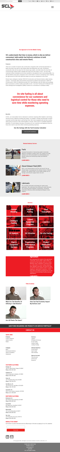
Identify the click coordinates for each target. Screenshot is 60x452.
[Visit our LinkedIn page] (8, 436)
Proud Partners (34, 349)
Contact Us (30, 330)
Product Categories (10, 338)
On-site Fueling (34, 341)
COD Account (34, 358)
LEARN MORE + (26, 160)
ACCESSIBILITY (30, 447)
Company (8, 347)
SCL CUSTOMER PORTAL (30, 450)
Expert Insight (34, 351)
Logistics (33, 338)
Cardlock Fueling (34, 343)
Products (8, 337)
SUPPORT (30, 449)
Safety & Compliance (10, 352)
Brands (7, 341)
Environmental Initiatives (11, 351)
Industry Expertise (35, 347)
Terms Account (34, 357)
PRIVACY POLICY (30, 445)
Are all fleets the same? (14, 320)
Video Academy (34, 352)
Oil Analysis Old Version (36, 340)
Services (33, 337)
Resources (33, 360)
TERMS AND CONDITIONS (30, 444)
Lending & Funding (35, 344)
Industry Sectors (9, 340)
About (7, 349)
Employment (8, 354)
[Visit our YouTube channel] (12, 436)
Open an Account (35, 355)
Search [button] (20, 1)
